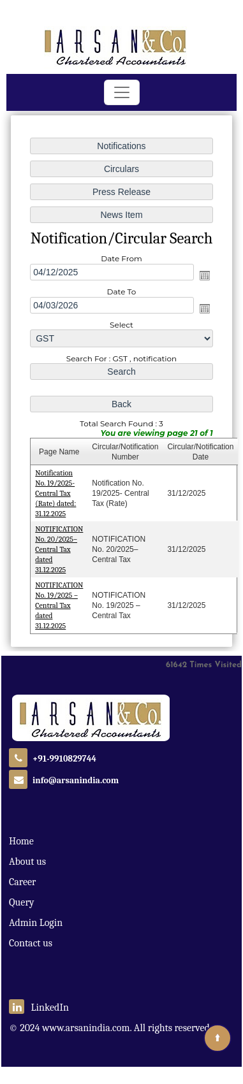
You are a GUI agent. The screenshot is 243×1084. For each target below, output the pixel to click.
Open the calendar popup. (204, 276)
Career (22, 882)
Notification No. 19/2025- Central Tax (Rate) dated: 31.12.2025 (56, 492)
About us (27, 861)
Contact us (30, 943)
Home (21, 841)
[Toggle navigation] (122, 92)
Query (21, 902)
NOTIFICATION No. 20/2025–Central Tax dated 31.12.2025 (60, 547)
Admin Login (36, 923)
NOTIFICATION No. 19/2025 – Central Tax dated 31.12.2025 (60, 603)
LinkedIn (39, 1007)
